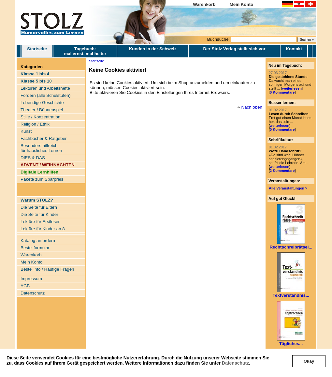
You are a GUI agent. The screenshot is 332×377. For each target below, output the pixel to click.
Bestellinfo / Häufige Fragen (47, 269)
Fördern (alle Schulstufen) (45, 95)
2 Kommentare (282, 171)
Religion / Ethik (35, 124)
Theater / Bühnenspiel (42, 109)
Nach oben (251, 107)
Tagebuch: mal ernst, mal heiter (85, 51)
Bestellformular (35, 247)
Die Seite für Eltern (39, 207)
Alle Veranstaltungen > (288, 188)
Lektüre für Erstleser (40, 221)
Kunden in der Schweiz (153, 48)
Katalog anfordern (38, 240)
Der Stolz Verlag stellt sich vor (234, 48)
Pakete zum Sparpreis (42, 179)
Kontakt (294, 48)
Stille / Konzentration (40, 116)
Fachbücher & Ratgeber (44, 138)
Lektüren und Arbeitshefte (45, 88)
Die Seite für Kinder (39, 214)
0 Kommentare (282, 92)
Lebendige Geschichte (42, 102)
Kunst (26, 131)
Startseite (37, 51)
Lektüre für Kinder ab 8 (43, 228)
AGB (25, 285)
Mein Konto (241, 4)
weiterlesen (292, 88)
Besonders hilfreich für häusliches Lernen (41, 148)
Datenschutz (235, 363)
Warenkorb (204, 4)
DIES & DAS (33, 157)
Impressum (31, 278)
